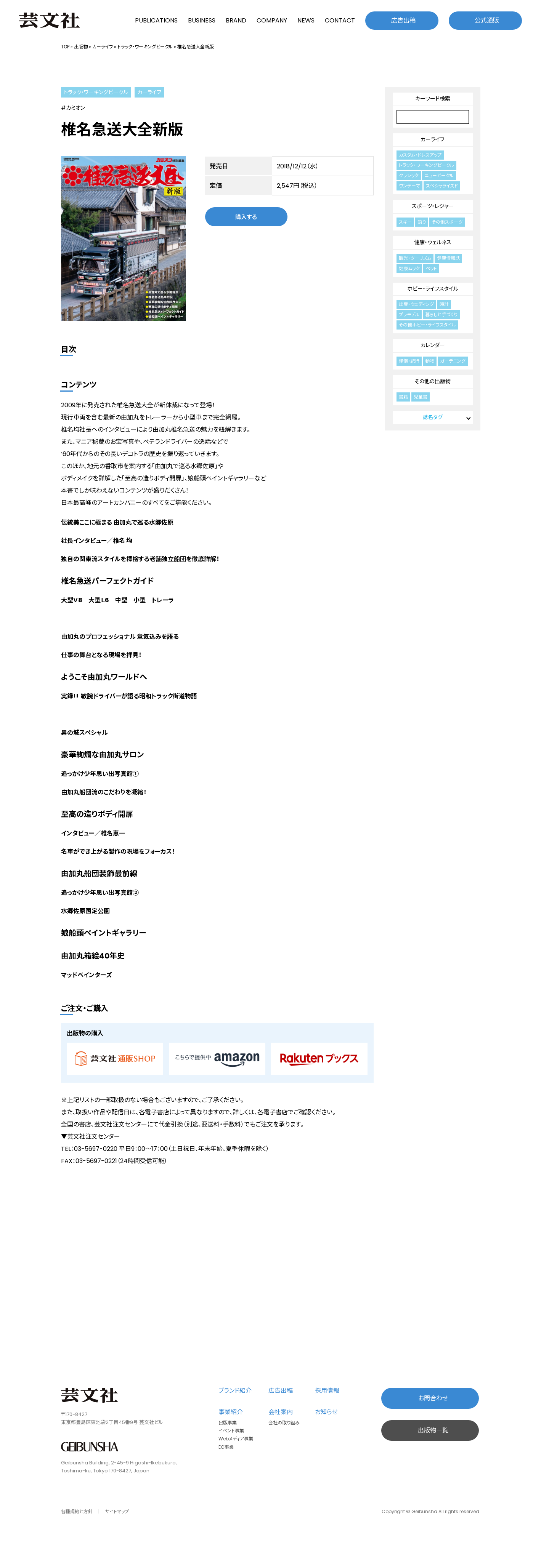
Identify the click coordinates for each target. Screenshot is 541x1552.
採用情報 (327, 1390)
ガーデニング (453, 361)
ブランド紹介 (235, 1390)
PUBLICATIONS (156, 20)
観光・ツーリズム (415, 258)
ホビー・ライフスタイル (432, 289)
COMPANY (272, 20)
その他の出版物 (432, 381)
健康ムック (409, 268)
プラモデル (409, 314)
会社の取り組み (284, 1422)
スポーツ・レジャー (433, 206)
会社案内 (280, 1412)
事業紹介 (230, 1412)
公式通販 (487, 20)
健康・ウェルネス (432, 242)
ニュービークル (439, 175)
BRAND (236, 20)
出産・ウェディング (416, 304)
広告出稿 (403, 20)
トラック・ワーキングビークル (145, 46)
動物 (429, 361)
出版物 (81, 46)
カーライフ (102, 46)
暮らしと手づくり (441, 314)
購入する (246, 217)
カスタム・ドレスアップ (420, 155)
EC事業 (226, 1447)
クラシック (409, 175)
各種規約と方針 (77, 1511)
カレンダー (433, 345)
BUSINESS (201, 20)
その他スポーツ (447, 222)
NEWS (306, 20)
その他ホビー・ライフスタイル (427, 325)
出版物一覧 (433, 1430)
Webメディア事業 (235, 1438)
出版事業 (227, 1422)
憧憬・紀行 (409, 361)
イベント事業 (231, 1430)
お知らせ (326, 1412)
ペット (431, 268)
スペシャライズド (442, 185)
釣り (421, 222)
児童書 (420, 397)
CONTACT (340, 20)
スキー (405, 222)
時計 (444, 304)
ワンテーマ (409, 185)
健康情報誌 (448, 258)
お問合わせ (433, 1398)
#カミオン (73, 107)
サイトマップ (117, 1511)
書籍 (403, 397)
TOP (65, 46)
